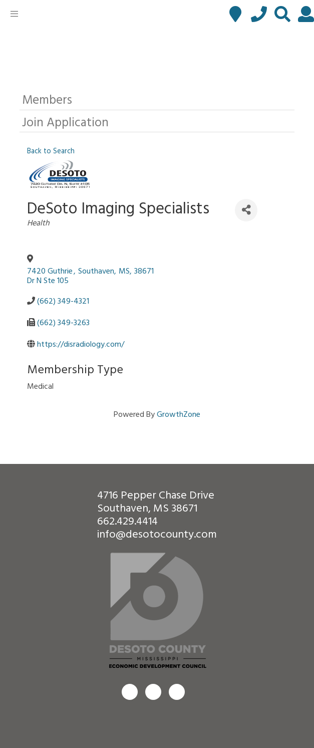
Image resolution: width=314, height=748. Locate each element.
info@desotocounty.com (157, 533)
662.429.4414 (127, 520)
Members (47, 99)
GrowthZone (178, 414)
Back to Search (51, 150)
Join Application (65, 121)
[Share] (246, 210)
